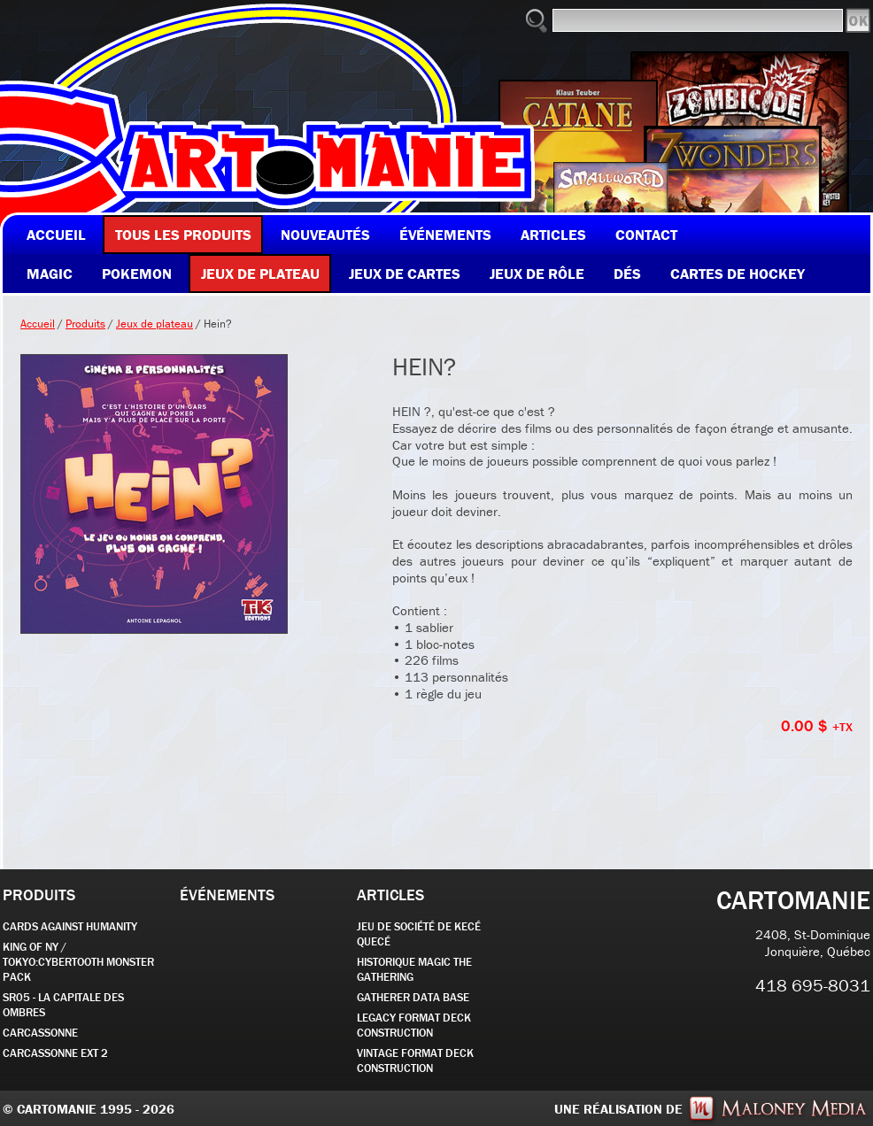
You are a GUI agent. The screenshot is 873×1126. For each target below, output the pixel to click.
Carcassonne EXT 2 (55, 1052)
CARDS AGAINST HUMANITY (70, 926)
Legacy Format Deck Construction (414, 1025)
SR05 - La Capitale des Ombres (63, 1005)
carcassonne (40, 1032)
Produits (85, 323)
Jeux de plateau (154, 323)
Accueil (37, 323)
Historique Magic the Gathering (414, 969)
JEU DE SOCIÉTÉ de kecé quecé (419, 934)
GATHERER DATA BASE (413, 997)
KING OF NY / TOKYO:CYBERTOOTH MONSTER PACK (78, 961)
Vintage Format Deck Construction (415, 1060)
